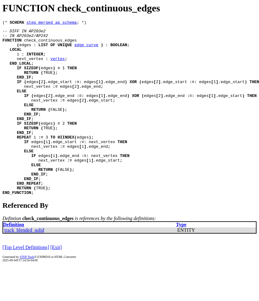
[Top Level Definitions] (25, 281)
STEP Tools (27, 291)
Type (181, 258)
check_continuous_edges (50, 43)
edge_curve (86, 49)
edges (25, 49)
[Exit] (56, 281)
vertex (57, 66)
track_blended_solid (24, 264)
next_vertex (30, 66)
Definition (13, 258)
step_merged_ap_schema (51, 23)
